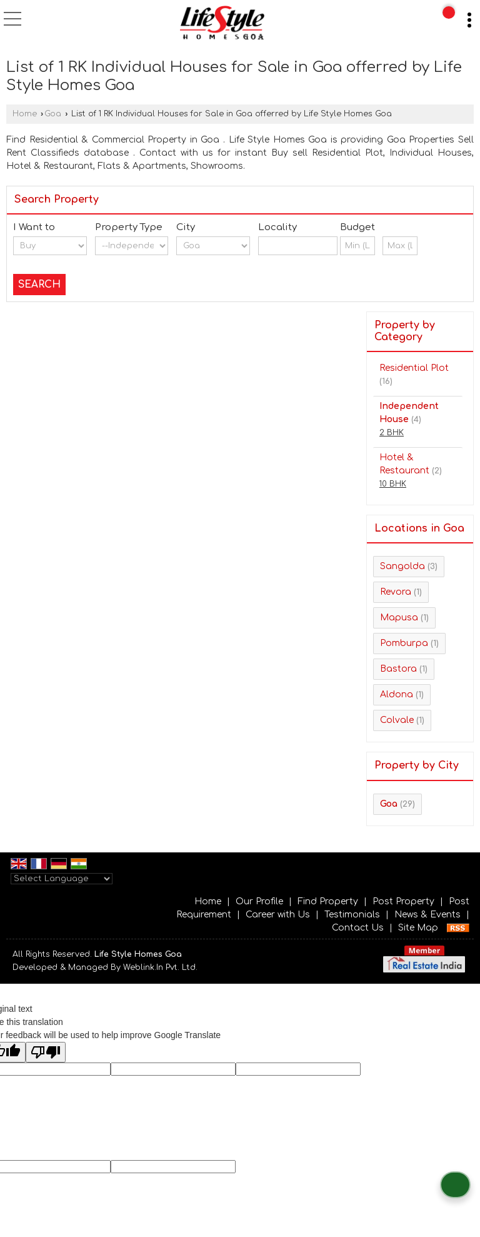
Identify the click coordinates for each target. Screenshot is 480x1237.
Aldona (396, 694)
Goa (52, 113)
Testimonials (352, 914)
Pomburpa (404, 643)
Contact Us (358, 927)
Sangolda (402, 566)
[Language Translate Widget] (61, 878)
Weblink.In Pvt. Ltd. (160, 967)
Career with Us (278, 914)
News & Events (427, 914)
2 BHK (391, 432)
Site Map (418, 927)
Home (24, 113)
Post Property (403, 901)
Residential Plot (414, 368)
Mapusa (399, 617)
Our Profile (259, 901)
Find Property (328, 901)
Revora (395, 592)
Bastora (398, 669)
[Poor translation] (46, 1052)
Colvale (397, 720)
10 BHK (392, 484)
